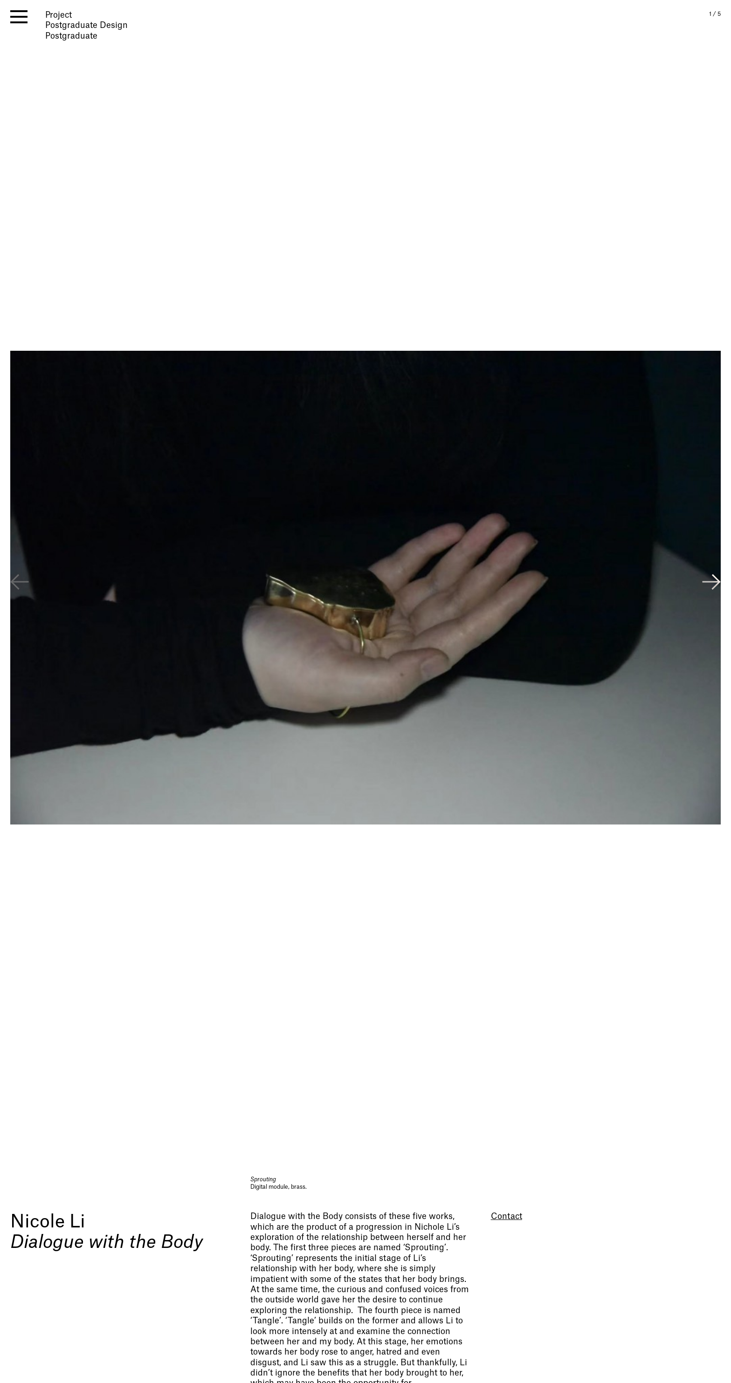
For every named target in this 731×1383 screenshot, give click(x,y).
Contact (506, 1216)
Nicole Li (47, 1222)
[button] (711, 583)
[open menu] (19, 16)
